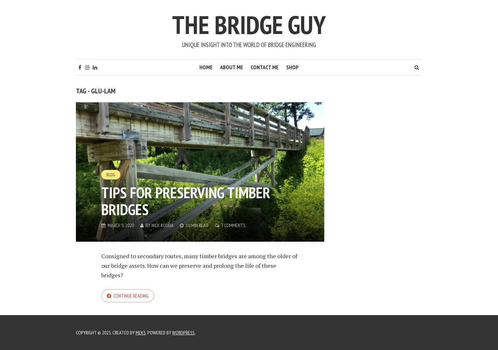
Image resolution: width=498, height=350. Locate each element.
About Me (231, 67)
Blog (110, 175)
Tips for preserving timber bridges (185, 201)
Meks (141, 332)
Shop (292, 67)
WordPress (183, 332)
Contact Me (265, 67)
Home (205, 67)
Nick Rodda (162, 225)
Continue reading (131, 296)
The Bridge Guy (249, 24)
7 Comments (233, 225)
